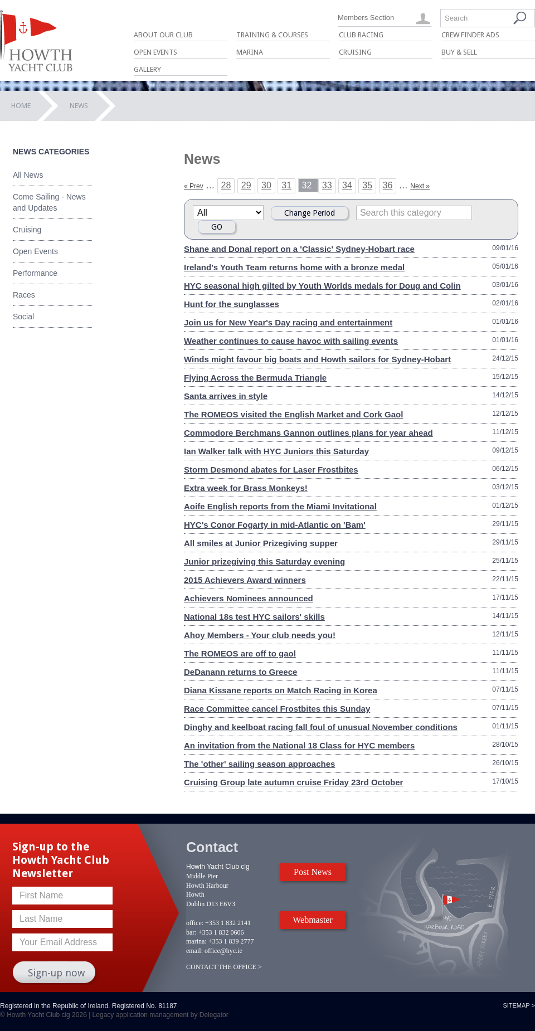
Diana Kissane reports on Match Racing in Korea (280, 690)
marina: (196, 941)
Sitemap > (519, 1005)
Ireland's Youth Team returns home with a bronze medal (294, 267)
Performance (35, 273)
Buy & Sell (459, 52)
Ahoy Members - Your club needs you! (259, 635)
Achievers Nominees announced (248, 598)
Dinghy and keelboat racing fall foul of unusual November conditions (321, 727)
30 (266, 185)
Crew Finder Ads (470, 35)
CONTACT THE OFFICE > (224, 967)
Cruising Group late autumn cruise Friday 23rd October (293, 782)
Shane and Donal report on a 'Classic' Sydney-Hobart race (299, 249)
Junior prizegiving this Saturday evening (264, 561)
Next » (420, 186)
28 (226, 185)
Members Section (366, 17)
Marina (249, 52)
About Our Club (163, 35)
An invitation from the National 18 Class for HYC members (299, 745)
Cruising (355, 52)
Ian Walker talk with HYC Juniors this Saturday (276, 451)
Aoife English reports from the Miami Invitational (280, 506)
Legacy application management (141, 1015)
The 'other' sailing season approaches (259, 764)
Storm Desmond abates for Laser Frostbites (271, 469)
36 (388, 185)
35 (367, 185)
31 (286, 185)
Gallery (147, 69)
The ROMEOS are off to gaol (240, 653)
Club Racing (361, 35)
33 (327, 185)
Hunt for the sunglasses (231, 304)
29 (246, 185)
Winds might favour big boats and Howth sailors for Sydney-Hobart (317, 359)
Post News (313, 872)
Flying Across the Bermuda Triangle (255, 377)
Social (23, 316)
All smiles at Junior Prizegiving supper (261, 543)
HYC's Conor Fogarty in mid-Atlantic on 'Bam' (275, 524)
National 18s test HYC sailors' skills (254, 616)
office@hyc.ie (223, 951)
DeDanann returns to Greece (240, 672)
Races (24, 294)
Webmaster (313, 920)
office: (194, 923)
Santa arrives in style (226, 396)
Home (21, 105)
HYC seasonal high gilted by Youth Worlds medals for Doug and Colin (322, 285)
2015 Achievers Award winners (245, 580)
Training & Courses (272, 35)
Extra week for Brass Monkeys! (246, 488)
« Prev (193, 186)
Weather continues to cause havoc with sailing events (291, 341)
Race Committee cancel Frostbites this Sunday (277, 708)
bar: (191, 932)
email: (194, 951)
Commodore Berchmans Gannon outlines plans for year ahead (308, 432)
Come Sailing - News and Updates (49, 202)
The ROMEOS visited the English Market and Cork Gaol (293, 414)
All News (28, 175)
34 (347, 185)
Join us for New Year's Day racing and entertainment (288, 322)
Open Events (155, 52)
